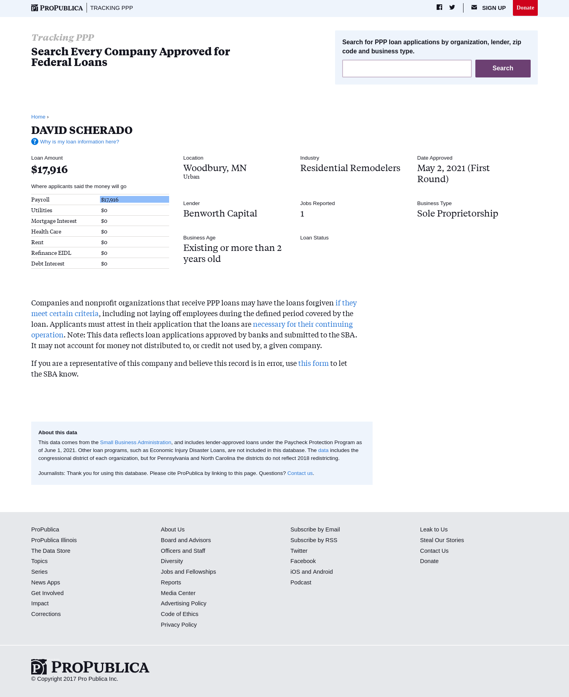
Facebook (303, 561)
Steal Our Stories (442, 540)
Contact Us (434, 551)
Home (38, 117)
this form (313, 363)
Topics (39, 561)
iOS (295, 572)
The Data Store (50, 551)
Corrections (46, 614)
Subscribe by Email (315, 529)
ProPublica (45, 529)
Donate (525, 7)
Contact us (300, 473)
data (323, 450)
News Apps (45, 582)
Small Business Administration (135, 442)
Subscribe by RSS (313, 540)
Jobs (167, 572)
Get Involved (47, 593)
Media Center (178, 593)
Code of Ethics (179, 614)
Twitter (298, 551)
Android (322, 572)
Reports (171, 582)
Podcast (300, 582)
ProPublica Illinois (54, 540)
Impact (40, 604)
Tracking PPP (111, 8)
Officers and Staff (183, 551)
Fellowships (201, 572)
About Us (173, 529)
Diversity (172, 561)
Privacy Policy (179, 625)
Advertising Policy (183, 604)
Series (39, 572)
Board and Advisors (186, 540)
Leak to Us (434, 529)
